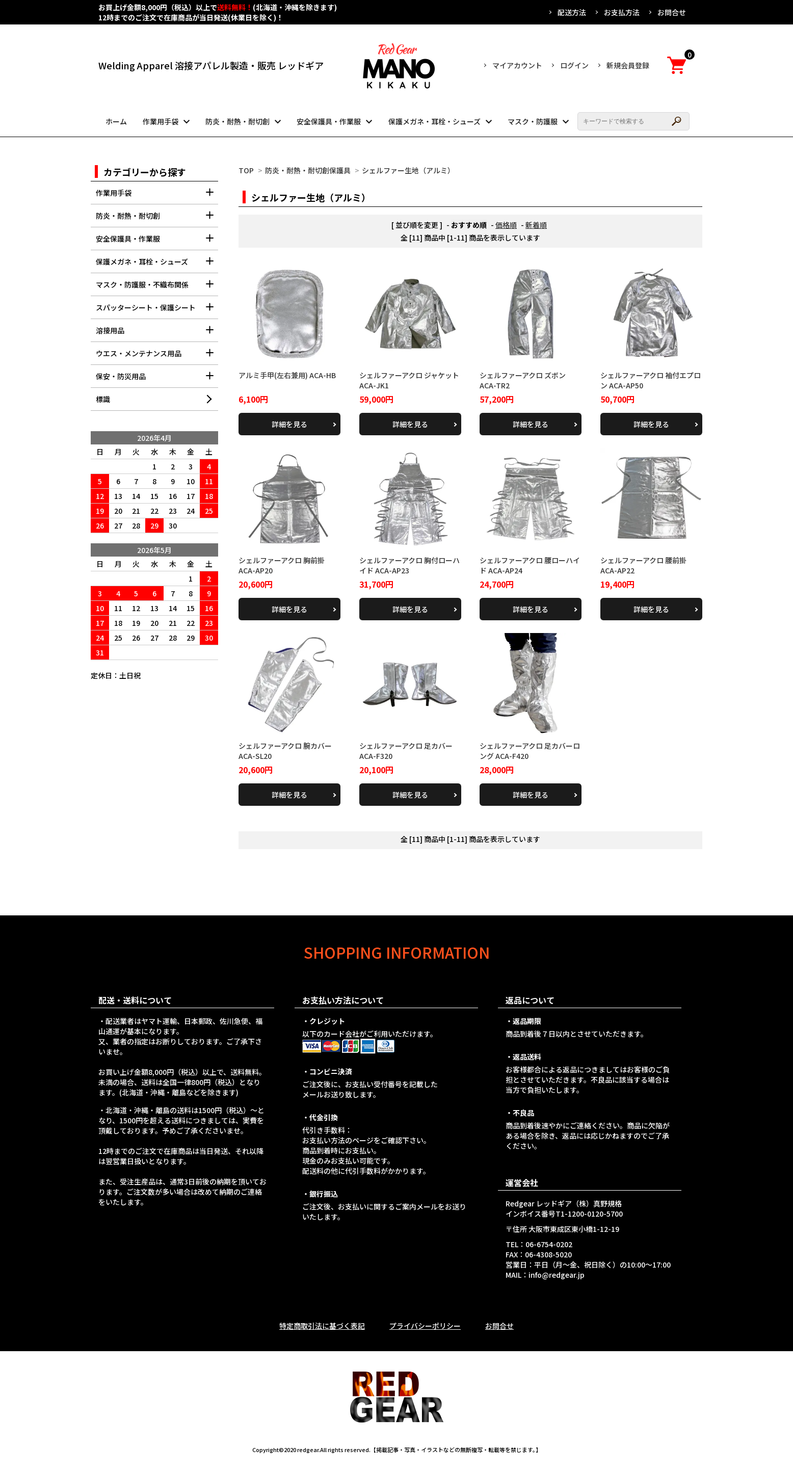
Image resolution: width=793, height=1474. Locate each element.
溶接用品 (157, 333)
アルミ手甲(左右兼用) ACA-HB (287, 375)
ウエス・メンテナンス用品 (157, 356)
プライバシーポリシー (425, 1326)
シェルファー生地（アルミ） (408, 170)
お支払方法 (622, 12)
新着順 (536, 225)
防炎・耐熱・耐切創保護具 (308, 170)
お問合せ (671, 12)
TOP (246, 170)
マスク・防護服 (533, 121)
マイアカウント (517, 65)
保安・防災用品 (157, 379)
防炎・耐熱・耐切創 (237, 121)
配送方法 (572, 12)
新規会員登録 (627, 65)
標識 (103, 399)
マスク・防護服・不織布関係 (157, 287)
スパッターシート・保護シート (157, 310)
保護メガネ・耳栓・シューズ (434, 121)
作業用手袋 (160, 121)
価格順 (506, 225)
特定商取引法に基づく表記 (322, 1326)
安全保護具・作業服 (329, 121)
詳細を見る (289, 424)
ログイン (574, 65)
